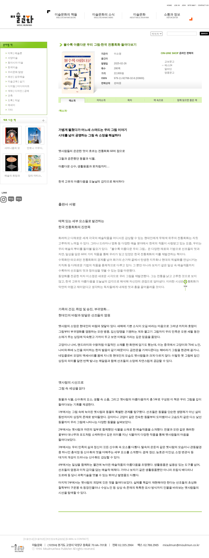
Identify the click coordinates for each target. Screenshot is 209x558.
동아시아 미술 (15, 62)
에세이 (11, 105)
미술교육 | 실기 (16, 81)
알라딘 (168, 69)
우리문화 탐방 (15, 72)
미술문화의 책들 (68, 15)
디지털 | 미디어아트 (19, 86)
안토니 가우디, (35, 148)
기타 (10, 109)
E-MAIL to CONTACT (77, 539)
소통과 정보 (174, 15)
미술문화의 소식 (105, 15)
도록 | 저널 (14, 100)
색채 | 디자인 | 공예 (18, 90)
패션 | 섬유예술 (16, 76)
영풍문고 (169, 72)
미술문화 (141, 15)
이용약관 (39, 539)
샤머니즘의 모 (12, 148)
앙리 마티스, (35, 175)
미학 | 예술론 (15, 53)
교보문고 (169, 61)
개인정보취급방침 (55, 539)
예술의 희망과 (12, 175)
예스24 (168, 65)
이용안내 (28, 539)
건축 (10, 95)
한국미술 (13, 67)
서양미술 (13, 58)
